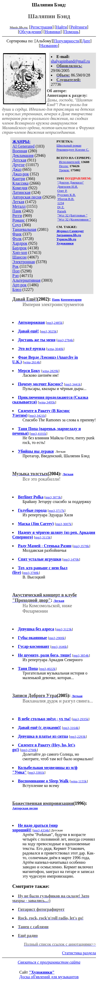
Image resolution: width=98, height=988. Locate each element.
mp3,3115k (42, 537)
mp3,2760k (29, 750)
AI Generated (23, 146)
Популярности (66, 41)
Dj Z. (60, 207)
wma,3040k (55, 349)
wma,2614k (32, 362)
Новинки (52, 32)
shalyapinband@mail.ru (70, 61)
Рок (15, 266)
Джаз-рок (20, 174)
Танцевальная (24, 229)
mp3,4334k (41, 830)
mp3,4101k (38, 433)
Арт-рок (19, 285)
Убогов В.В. (65, 199)
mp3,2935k (80, 719)
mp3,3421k (37, 415)
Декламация (23, 155)
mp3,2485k (54, 323)
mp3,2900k (56, 638)
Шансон (19, 257)
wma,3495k (47, 402)
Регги (17, 215)
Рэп (15, 275)
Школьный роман (69, 145)
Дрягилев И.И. (67, 186)
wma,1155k (79, 781)
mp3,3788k (31, 573)
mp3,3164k (70, 728)
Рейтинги (79, 27)
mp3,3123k (64, 629)
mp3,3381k (36, 772)
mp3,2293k (77, 736)
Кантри (18, 178)
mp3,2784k (65, 340)
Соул (16, 225)
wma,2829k (50, 371)
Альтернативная (26, 280)
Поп (15, 271)
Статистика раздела (79, 953)
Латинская (21, 192)
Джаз (16, 169)
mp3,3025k (48, 331)
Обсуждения (30, 32)
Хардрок (19, 243)
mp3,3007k (63, 524)
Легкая (18, 202)
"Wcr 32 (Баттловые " (72, 215)
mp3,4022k (47, 669)
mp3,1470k (71, 559)
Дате (86, 41)
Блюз (16, 289)
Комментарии (71, 299)
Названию (49, 45)
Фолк (16, 238)
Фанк (16, 234)
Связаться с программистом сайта (49, 962)
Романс (18, 220)
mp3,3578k (81, 546)
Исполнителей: (69, 162)
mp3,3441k (73, 384)
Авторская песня (26, 197)
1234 (60, 203)
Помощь (71, 32)
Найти (61, 27)
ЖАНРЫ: (21, 141)
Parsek (61, 211)
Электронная (23, 262)
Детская (19, 160)
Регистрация (41, 27)
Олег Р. (62, 191)
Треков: (64, 170)
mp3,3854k (81, 655)
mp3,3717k (56, 510)
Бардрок (19, 248)
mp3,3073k (53, 497)
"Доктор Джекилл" (70, 182)
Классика (20, 183)
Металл (19, 206)
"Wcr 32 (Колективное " (74, 219)
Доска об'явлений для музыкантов (49, 977)
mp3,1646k (59, 647)
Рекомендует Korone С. (73, 149)
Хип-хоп (19, 252)
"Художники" (42, 972)
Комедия (19, 188)
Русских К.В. (66, 195)
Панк (16, 211)
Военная (19, 151)
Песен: (64, 166)
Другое (18, 165)
